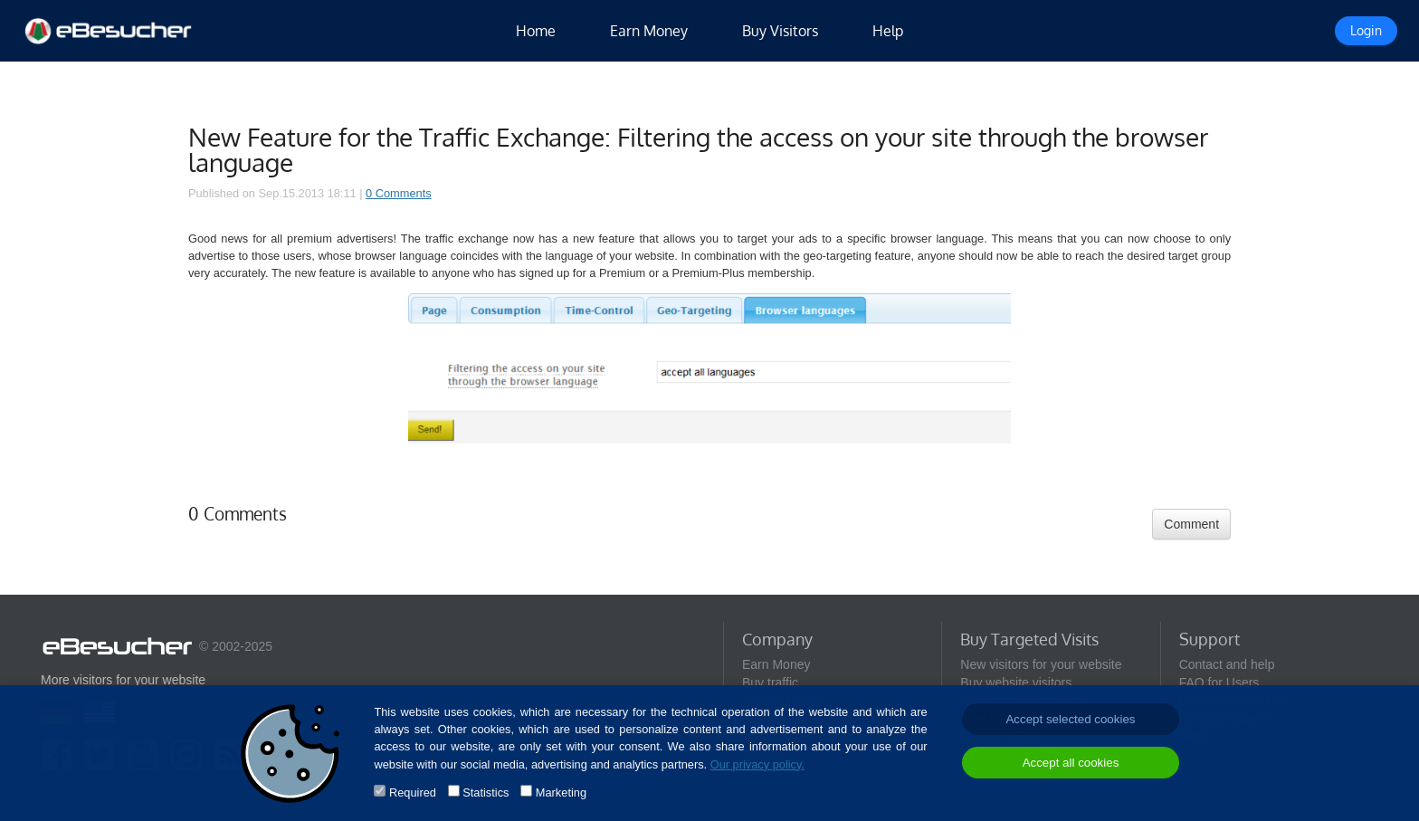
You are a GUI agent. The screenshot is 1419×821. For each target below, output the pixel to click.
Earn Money (649, 31)
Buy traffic (770, 682)
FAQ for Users (1219, 682)
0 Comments (399, 193)
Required (412, 792)
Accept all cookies (1071, 762)
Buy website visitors (1015, 682)
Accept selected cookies (1070, 719)
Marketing (561, 792)
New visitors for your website (1040, 664)
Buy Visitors (780, 31)
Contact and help (1227, 664)
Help (887, 31)
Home (536, 31)
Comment (1191, 524)
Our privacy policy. (757, 764)
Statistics (485, 792)
